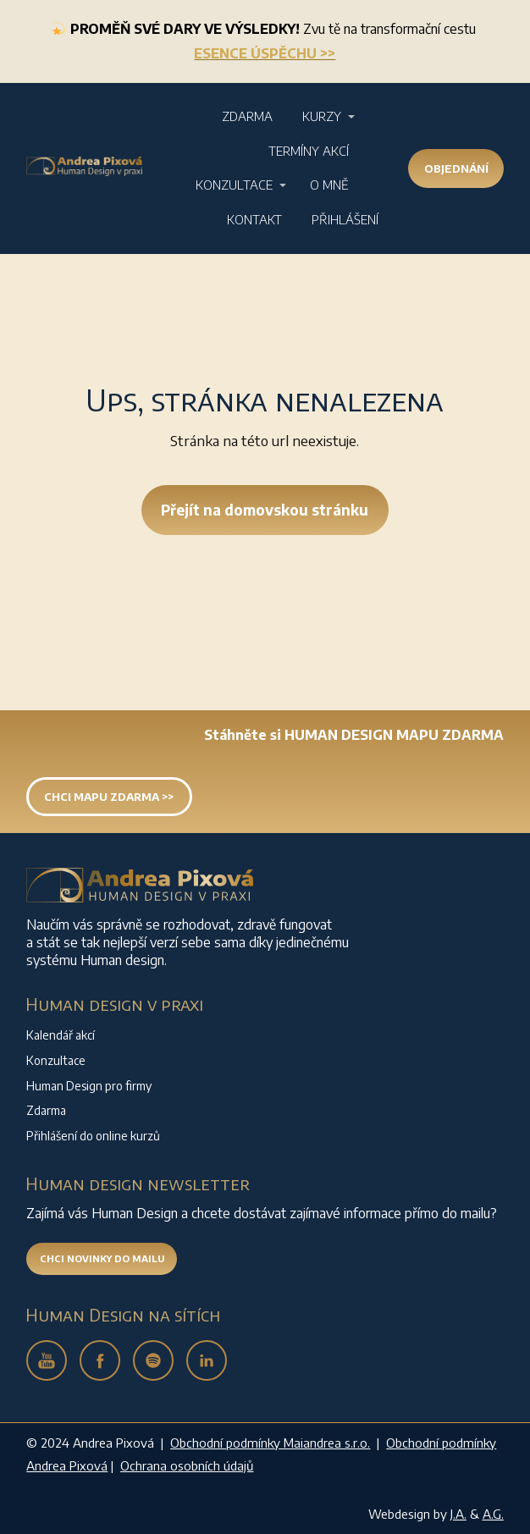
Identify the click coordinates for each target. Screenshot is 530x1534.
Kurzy (321, 116)
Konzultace (234, 184)
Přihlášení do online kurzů (93, 1135)
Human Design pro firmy (89, 1086)
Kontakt (254, 219)
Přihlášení (345, 219)
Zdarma (247, 116)
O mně (329, 184)
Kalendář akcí (60, 1035)
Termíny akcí (308, 150)
